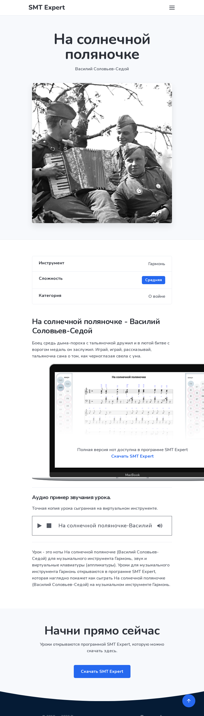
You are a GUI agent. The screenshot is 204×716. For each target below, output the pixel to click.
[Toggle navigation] (172, 7)
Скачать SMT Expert (102, 671)
